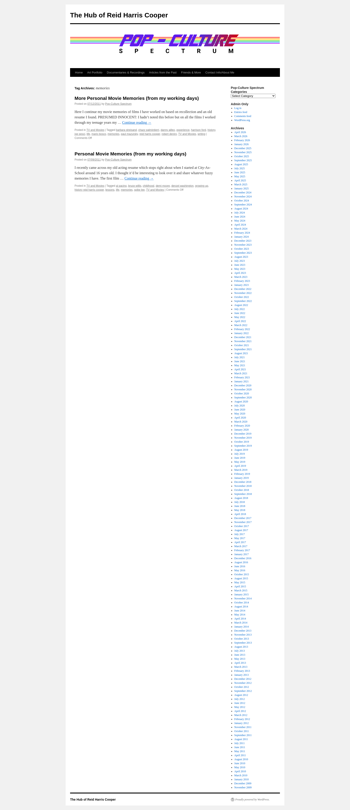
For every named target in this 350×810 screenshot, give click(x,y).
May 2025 (239, 176)
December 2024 (242, 192)
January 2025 (241, 188)
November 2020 (243, 389)
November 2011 (243, 727)
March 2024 (240, 228)
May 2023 (239, 268)
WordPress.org (242, 120)
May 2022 (239, 317)
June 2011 (239, 747)
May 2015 (239, 582)
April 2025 (240, 180)
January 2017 (241, 554)
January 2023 (241, 285)
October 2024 (241, 200)
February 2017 (242, 550)
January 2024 (241, 236)
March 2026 (240, 136)
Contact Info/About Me (219, 72)
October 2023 (241, 248)
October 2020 (241, 393)
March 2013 (240, 666)
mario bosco (99, 134)
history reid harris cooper (89, 189)
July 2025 (239, 168)
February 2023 (242, 281)
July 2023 (239, 260)
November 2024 (243, 196)
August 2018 (241, 498)
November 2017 (243, 522)
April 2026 (240, 132)
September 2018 (243, 494)
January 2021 (241, 381)
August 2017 (241, 530)
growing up (201, 185)
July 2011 (239, 743)
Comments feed (242, 116)
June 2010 (239, 763)
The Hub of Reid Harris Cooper (119, 15)
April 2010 (240, 771)
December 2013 (242, 630)
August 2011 (241, 739)
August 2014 (241, 606)
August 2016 (241, 562)
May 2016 (239, 570)
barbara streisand (126, 130)
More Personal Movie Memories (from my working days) (137, 98)
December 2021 (242, 337)
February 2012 (242, 719)
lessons (110, 189)
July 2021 (239, 357)
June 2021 (239, 361)
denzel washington (182, 185)
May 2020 (239, 413)
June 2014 (239, 610)
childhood (148, 185)
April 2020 (240, 417)
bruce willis (134, 185)
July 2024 (239, 212)
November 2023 (243, 244)
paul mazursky (129, 134)
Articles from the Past (163, 72)
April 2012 (240, 711)
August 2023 (241, 256)
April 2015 (240, 586)
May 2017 (239, 538)
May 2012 (239, 707)
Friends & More (191, 72)
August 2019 (241, 449)
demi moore (163, 185)
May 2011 (239, 751)
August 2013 (241, 646)
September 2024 (243, 204)
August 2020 (241, 401)
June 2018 (239, 506)
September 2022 (243, 301)
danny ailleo (168, 130)
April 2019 (240, 465)
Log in (238, 108)
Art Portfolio (94, 72)
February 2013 (242, 670)
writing (201, 134)
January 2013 (241, 674)
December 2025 (242, 148)
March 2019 (240, 469)
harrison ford (198, 130)
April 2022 (240, 321)
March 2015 (240, 590)
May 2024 (239, 220)
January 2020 (241, 429)
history (211, 130)
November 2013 (243, 634)
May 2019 (239, 461)
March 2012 (240, 715)
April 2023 (240, 272)
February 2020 (242, 425)
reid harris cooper (150, 134)
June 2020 (239, 409)
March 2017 (240, 546)
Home (79, 72)
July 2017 (239, 534)
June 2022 (239, 313)
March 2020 (240, 421)
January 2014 (241, 626)
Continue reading (136, 122)
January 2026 (241, 144)
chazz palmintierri (148, 130)
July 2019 (239, 453)
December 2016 (242, 558)
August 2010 (241, 759)
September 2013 (243, 642)
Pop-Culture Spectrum (118, 103)
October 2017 (241, 526)
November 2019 (243, 437)
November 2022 (243, 293)
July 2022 (239, 309)
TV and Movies (95, 130)
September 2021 (243, 349)
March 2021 (240, 373)
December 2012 (242, 678)
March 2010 (240, 775)
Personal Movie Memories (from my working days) (130, 153)
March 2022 (240, 325)
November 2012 (243, 682)
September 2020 (243, 397)
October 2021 (241, 345)
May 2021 (239, 365)
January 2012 (241, 723)
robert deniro (169, 134)
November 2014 (243, 598)
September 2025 (243, 160)
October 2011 (241, 731)
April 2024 (240, 224)
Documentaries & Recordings (126, 72)
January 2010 (241, 779)
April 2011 (240, 755)
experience (183, 130)
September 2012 (243, 691)
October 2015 (241, 574)
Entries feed (240, 112)
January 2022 (241, 333)
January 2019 (241, 477)
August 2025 (241, 164)
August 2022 (241, 305)
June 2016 (239, 566)
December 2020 (242, 385)
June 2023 (239, 264)
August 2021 (241, 353)
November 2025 (243, 152)
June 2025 (239, 172)
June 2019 (239, 457)
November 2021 (243, 341)
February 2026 (242, 140)
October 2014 (241, 602)
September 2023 (243, 252)
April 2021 (240, 369)
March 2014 (240, 622)
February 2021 (242, 377)
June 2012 (239, 703)
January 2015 (241, 594)
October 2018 (241, 490)
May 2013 (239, 658)
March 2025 (240, 184)
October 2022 (241, 297)
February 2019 (242, 473)
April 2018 (240, 514)
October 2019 (241, 441)
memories (113, 134)
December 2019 (242, 433)
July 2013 (239, 650)
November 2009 (243, 787)
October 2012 (241, 687)
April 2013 (240, 662)
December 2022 (242, 289)
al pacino (121, 185)
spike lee (139, 189)
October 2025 (241, 156)
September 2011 (243, 735)
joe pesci (80, 134)
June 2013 (239, 654)
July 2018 (239, 502)
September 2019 (243, 445)
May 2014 (239, 614)
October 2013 (241, 638)
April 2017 (240, 542)
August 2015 (241, 578)
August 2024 (241, 208)
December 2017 (242, 518)
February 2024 (242, 232)
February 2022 (242, 329)
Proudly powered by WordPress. (252, 799)
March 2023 (240, 276)
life (88, 134)
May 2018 (239, 510)
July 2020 (239, 405)
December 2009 (242, 783)
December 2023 (242, 240)
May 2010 (239, 767)
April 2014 (240, 618)
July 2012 (239, 699)
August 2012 (241, 695)
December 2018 (242, 481)
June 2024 (239, 216)
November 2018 (243, 486)
